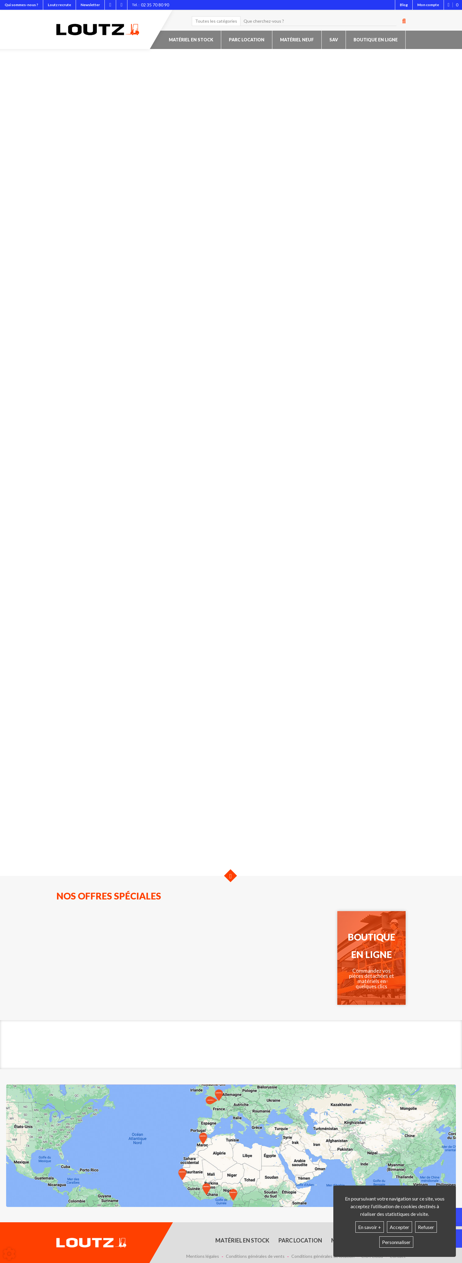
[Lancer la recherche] (402, 21)
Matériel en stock (191, 39)
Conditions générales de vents (255, 1256)
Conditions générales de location (322, 1256)
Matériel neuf (297, 39)
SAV (333, 39)
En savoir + (369, 1227)
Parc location (246, 39)
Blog (404, 4)
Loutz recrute (59, 4)
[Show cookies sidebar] (9, 1254)
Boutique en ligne (376, 39)
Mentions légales (202, 1256)
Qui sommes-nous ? (21, 4)
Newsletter (90, 4)
